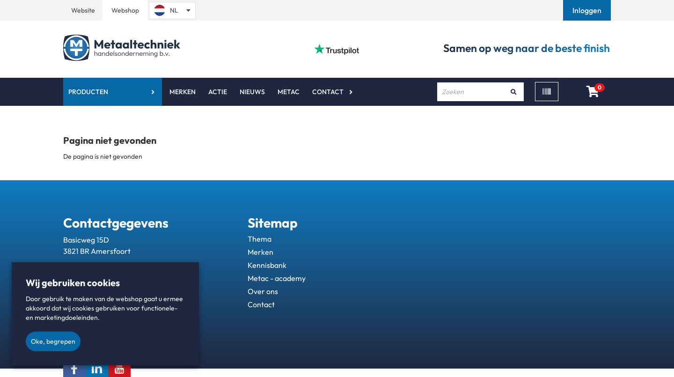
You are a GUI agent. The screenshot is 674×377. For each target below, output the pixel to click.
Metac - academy (277, 278)
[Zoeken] (513, 91)
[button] (588, 10)
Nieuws (252, 92)
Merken (182, 92)
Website (83, 10)
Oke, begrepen (53, 341)
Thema (259, 239)
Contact (328, 92)
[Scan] (546, 91)
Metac (289, 92)
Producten (88, 92)
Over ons (263, 291)
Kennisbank (267, 265)
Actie (217, 92)
